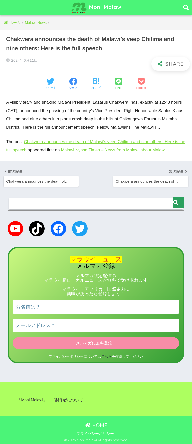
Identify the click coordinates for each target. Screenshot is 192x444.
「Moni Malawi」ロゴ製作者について (50, 399)
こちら (174, 432)
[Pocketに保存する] (141, 84)
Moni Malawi (96, 7)
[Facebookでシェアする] (73, 84)
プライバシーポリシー (95, 433)
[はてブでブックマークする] (96, 84)
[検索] (178, 202)
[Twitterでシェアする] (50, 84)
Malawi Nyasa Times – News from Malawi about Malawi (121, 150)
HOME (96, 424)
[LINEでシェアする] (118, 84)
